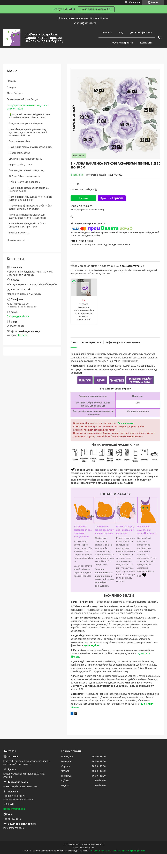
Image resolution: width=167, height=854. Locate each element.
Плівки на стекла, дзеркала (24, 182)
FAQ (120, 32)
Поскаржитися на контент (103, 851)
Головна (107, 32)
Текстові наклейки (19, 141)
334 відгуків (134, 2)
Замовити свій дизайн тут (22, 99)
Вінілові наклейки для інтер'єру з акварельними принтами (27, 225)
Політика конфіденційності (131, 851)
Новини (11, 80)
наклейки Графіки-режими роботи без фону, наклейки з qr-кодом (30, 207)
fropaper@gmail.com (18, 316)
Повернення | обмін (122, 42)
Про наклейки (125, 423)
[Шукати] (159, 37)
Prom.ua (100, 844)
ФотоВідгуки (15, 93)
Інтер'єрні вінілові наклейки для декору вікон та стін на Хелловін (27, 216)
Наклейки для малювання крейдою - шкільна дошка (29, 189)
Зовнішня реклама (19, 232)
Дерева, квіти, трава (20, 164)
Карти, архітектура (19, 153)
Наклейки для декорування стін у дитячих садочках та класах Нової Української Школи (28, 132)
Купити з (111, 198)
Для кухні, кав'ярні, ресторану (25, 158)
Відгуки (11, 87)
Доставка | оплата (141, 32)
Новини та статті (17, 240)
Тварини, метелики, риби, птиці (26, 170)
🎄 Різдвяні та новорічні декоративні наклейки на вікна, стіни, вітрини (29, 116)
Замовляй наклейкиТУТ (96, 9)
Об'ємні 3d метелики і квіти (24, 176)
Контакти (146, 42)
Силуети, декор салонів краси (26, 123)
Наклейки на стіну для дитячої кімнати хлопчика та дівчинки (30, 198)
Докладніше (91, 645)
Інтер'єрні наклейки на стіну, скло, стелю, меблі (28, 107)
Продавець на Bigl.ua (83, 847)
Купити (83, 198)
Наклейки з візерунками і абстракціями (30, 147)
